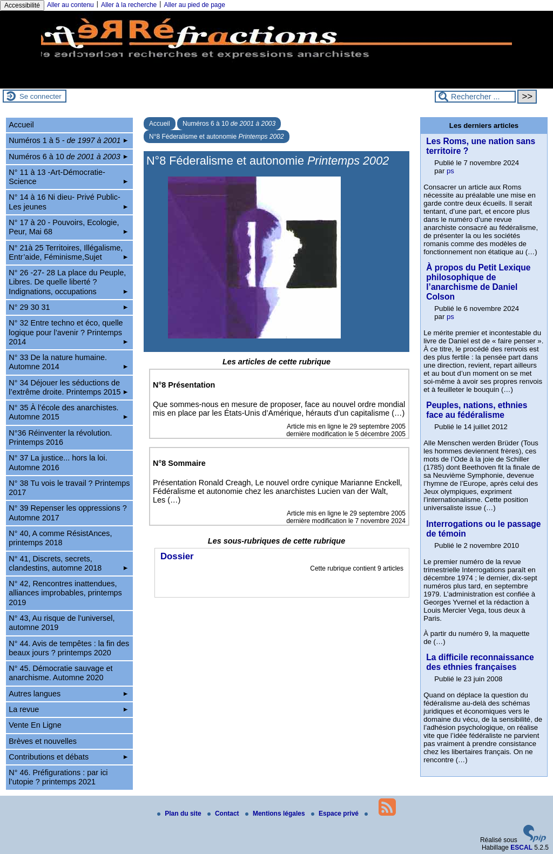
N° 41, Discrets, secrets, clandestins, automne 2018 (68, 563)
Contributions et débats (68, 757)
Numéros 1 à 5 (68, 140)
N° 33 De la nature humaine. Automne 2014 (68, 362)
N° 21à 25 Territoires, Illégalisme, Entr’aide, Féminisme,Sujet (68, 252)
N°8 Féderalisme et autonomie (216, 136)
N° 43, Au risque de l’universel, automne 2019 (61, 623)
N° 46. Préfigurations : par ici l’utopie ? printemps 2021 (58, 777)
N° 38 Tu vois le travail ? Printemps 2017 (69, 488)
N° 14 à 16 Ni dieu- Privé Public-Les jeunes (68, 202)
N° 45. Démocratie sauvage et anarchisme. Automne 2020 (60, 673)
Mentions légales (276, 813)
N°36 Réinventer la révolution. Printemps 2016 (60, 437)
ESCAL (521, 847)
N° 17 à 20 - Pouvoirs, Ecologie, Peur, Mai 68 (68, 227)
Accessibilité (22, 5)
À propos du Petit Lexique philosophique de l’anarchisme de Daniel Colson (478, 282)
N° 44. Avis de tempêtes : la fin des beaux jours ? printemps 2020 (69, 648)
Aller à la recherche (129, 5)
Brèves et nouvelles (43, 741)
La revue (68, 709)
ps (450, 171)
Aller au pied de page (194, 5)
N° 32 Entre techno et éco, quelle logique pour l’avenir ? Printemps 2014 (68, 332)
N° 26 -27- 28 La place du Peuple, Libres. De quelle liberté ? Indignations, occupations (68, 282)
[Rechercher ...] (475, 97)
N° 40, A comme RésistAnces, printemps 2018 (60, 538)
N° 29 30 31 (68, 307)
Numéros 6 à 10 (229, 123)
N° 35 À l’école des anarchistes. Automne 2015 (68, 412)
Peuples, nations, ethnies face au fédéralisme (476, 410)
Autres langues (68, 693)
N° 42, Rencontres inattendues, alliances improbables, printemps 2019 (65, 593)
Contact (224, 813)
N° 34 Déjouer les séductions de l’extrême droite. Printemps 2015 (68, 387)
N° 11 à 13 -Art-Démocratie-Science (68, 177)
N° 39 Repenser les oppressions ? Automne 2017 (68, 512)
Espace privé (335, 813)
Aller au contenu (70, 5)
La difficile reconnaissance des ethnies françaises (480, 662)
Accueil (159, 123)
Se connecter (40, 96)
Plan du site (180, 813)
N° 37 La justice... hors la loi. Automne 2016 (58, 462)
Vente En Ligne (35, 725)
